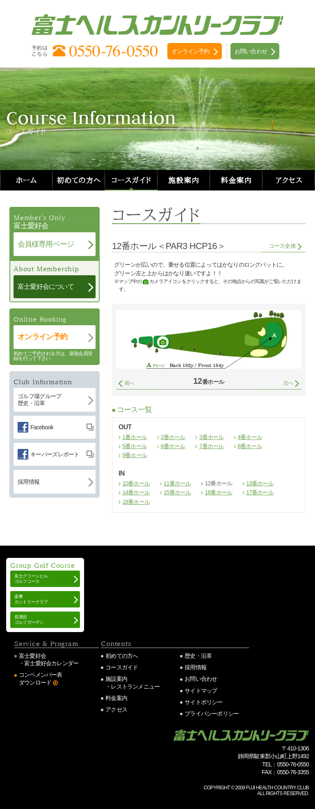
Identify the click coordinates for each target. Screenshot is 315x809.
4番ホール (249, 437)
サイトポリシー (203, 702)
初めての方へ (79, 180)
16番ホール (218, 492)
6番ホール (173, 446)
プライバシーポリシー (212, 713)
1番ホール (134, 437)
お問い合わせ (201, 678)
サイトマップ (201, 690)
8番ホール (249, 446)
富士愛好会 (32, 656)
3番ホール (211, 437)
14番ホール (136, 492)
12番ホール (218, 483)
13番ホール (260, 483)
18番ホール (136, 502)
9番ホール (134, 455)
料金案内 (236, 180)
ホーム (26, 180)
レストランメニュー (135, 686)
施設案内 (183, 180)
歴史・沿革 (198, 656)
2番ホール (173, 437)
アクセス (289, 180)
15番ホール (177, 492)
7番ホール (211, 446)
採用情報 (195, 667)
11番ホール (177, 483)
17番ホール (260, 492)
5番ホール (134, 446)
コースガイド (131, 180)
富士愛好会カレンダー (51, 663)
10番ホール (136, 483)
